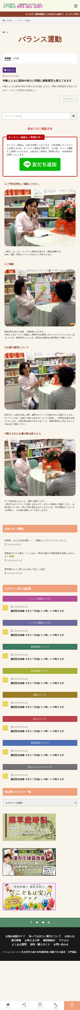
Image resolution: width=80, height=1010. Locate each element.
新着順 (8, 58)
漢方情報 (16, 940)
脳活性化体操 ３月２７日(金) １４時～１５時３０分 (37, 610)
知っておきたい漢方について (45, 936)
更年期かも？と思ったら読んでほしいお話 (24, 569)
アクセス (64, 940)
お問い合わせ (60, 944)
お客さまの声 (32, 940)
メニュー (40, 1006)
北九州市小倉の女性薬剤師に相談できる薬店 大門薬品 (49, 952)
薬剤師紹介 (49, 940)
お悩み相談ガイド (15, 936)
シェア (24, 1006)
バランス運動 (24, 20)
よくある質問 (19, 944)
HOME (9, 20)
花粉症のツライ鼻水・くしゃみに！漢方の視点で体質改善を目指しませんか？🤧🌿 (39, 555)
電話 (56, 1006)
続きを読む (68, 98)
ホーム (8, 1006)
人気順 (16, 58)
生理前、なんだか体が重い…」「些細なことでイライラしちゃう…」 (36, 540)
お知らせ (10, 70)
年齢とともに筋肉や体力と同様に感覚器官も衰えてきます (37, 80)
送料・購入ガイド (40, 944)
